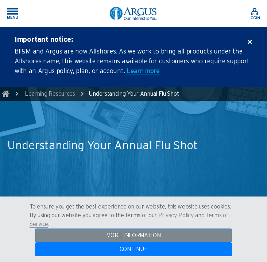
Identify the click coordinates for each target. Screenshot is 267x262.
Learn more (143, 71)
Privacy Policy (176, 215)
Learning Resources (50, 94)
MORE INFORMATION (133, 235)
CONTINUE (134, 249)
